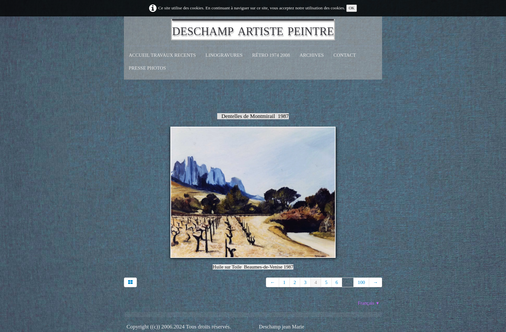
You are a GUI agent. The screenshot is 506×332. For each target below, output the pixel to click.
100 (361, 282)
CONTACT (344, 55)
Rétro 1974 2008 (271, 55)
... (347, 282)
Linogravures (224, 55)
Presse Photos (147, 68)
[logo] (253, 29)
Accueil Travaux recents (162, 55)
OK (352, 8)
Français (369, 303)
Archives (311, 55)
